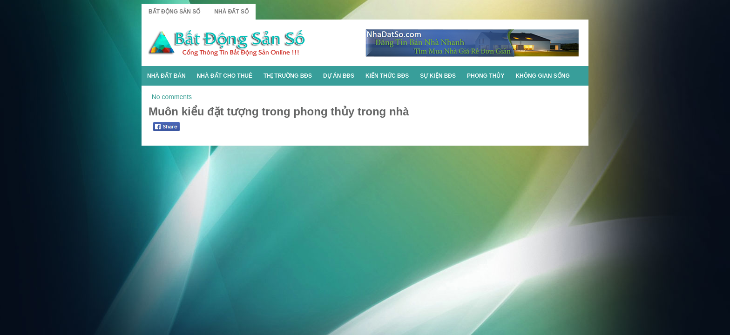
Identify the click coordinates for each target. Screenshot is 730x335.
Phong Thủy (485, 76)
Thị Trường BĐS (288, 76)
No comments (172, 96)
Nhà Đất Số (231, 11)
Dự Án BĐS (338, 76)
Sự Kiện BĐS (438, 76)
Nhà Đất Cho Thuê (224, 76)
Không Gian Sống (542, 76)
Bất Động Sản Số (174, 11)
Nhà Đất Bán (166, 76)
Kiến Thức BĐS (387, 76)
